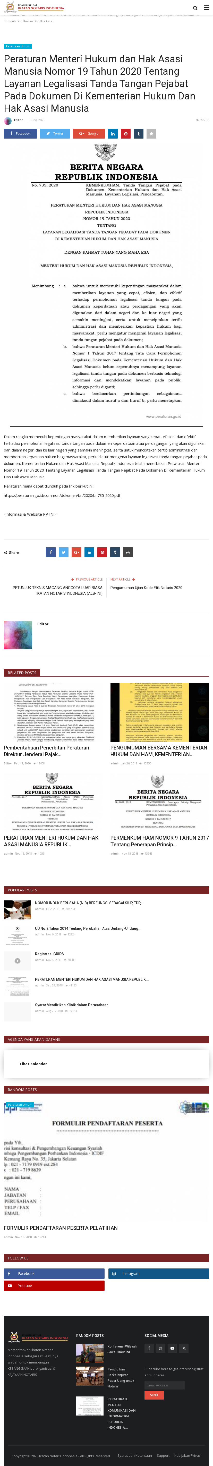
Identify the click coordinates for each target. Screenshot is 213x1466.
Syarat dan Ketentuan (134, 1455)
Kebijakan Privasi (187, 1455)
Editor (13, 121)
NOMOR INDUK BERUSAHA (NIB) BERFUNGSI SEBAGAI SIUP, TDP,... (89, 903)
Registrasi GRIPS (49, 954)
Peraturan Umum (18, 46)
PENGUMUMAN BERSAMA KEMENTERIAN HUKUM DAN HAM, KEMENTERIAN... (158, 750)
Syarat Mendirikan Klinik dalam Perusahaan (71, 1005)
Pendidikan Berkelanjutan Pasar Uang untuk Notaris (120, 1377)
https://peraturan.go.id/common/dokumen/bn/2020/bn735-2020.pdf (65, 495)
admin (115, 763)
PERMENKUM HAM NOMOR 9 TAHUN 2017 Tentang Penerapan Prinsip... (159, 840)
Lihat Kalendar (33, 1063)
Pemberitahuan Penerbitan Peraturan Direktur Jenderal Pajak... (46, 750)
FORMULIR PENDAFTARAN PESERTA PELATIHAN (61, 1228)
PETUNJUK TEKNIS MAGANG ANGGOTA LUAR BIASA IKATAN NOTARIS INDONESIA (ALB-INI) (58, 590)
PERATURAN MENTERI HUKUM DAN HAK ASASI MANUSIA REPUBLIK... (51, 840)
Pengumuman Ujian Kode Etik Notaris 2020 (146, 587)
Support (163, 1455)
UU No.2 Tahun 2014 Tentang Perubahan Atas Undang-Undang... (88, 928)
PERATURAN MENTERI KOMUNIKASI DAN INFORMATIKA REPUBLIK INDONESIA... (121, 1413)
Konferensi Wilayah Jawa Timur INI (122, 1349)
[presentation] (190, 1108)
